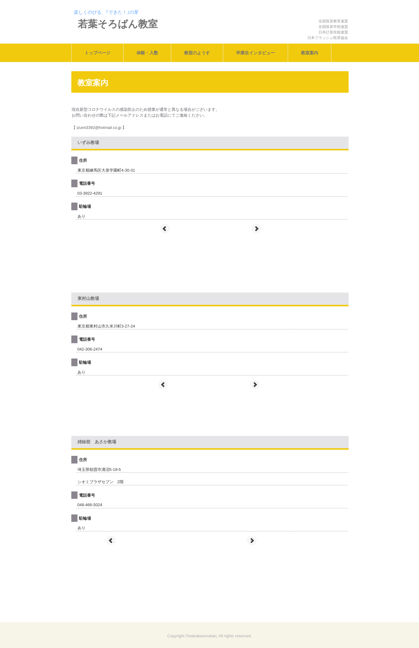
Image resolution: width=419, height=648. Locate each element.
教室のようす (197, 52)
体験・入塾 (147, 52)
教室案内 (309, 52)
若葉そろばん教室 (118, 23)
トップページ (97, 52)
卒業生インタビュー (255, 52)
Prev (165, 229)
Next (256, 229)
